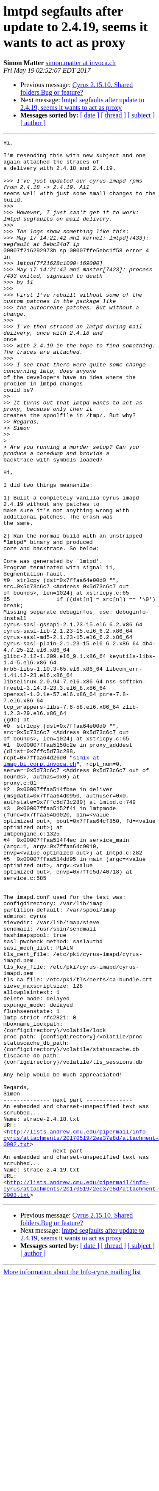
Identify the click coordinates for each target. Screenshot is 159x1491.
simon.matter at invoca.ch (81, 62)
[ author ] (33, 122)
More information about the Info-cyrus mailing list (72, 1483)
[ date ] (89, 115)
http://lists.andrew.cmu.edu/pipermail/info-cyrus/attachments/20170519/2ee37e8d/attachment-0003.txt (81, 1398)
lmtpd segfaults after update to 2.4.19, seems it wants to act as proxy (82, 103)
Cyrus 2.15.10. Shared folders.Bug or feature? (76, 88)
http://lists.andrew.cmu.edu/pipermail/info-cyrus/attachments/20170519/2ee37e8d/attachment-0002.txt (81, 1338)
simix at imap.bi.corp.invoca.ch (53, 885)
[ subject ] (141, 115)
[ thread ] (113, 115)
